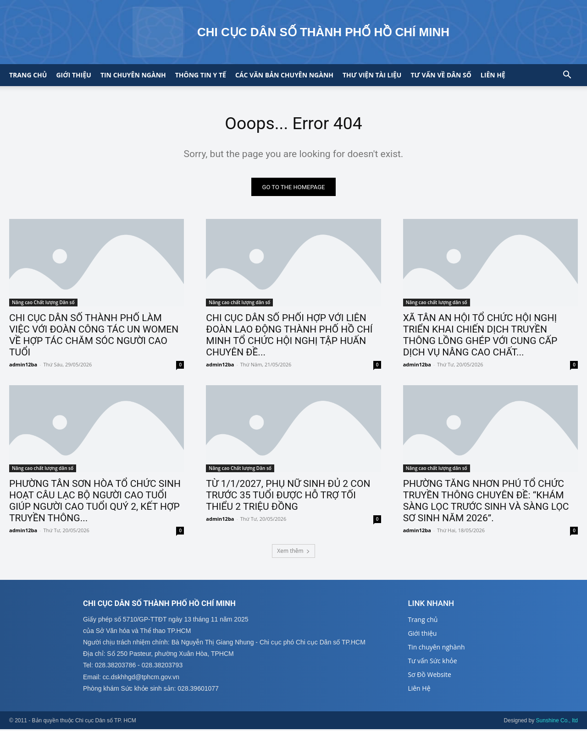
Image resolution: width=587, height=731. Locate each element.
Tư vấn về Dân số (440, 75)
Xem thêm (293, 552)
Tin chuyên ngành (133, 75)
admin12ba (23, 366)
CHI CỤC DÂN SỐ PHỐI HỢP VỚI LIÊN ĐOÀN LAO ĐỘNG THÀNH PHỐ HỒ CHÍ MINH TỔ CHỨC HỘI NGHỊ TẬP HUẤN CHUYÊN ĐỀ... (289, 337)
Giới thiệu (73, 75)
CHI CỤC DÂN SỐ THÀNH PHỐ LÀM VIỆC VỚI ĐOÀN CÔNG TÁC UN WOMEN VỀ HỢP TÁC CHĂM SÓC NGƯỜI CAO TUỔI (93, 337)
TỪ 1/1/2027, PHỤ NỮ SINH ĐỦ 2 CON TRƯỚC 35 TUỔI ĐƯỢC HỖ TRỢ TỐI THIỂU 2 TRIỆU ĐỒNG (288, 497)
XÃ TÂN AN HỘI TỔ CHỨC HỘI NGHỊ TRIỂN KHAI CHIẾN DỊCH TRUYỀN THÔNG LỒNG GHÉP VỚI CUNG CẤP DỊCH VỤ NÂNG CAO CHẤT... (480, 337)
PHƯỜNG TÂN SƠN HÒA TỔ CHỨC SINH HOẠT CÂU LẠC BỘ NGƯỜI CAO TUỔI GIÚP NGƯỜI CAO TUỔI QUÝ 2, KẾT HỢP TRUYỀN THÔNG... (95, 502)
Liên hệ (493, 75)
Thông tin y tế (200, 75)
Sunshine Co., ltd (557, 722)
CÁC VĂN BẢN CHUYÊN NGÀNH (284, 75)
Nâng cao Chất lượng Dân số (43, 304)
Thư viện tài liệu (372, 75)
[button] (567, 75)
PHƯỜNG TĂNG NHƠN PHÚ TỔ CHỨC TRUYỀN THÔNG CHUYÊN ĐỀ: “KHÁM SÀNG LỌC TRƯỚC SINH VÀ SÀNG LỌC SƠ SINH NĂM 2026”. (486, 502)
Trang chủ (28, 75)
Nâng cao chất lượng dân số (239, 304)
